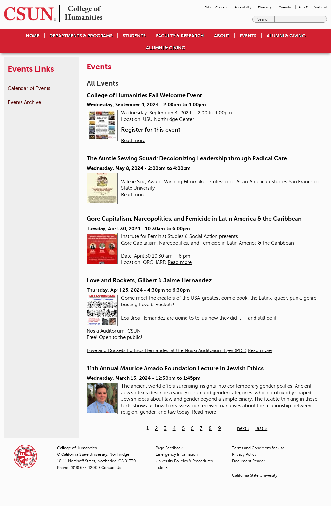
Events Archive (24, 102)
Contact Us (111, 467)
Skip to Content (216, 7)
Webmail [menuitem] (320, 7)
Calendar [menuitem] (285, 7)
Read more (133, 140)
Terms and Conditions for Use (258, 448)
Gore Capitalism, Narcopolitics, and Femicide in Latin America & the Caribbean (194, 219)
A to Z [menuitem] (303, 7)
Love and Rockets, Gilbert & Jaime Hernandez (149, 280)
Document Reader (248, 461)
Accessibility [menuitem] (242, 7)
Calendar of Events (29, 88)
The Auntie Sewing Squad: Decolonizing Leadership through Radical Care (187, 158)
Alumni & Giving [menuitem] (286, 35)
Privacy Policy (244, 454)
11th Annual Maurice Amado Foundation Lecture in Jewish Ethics (175, 368)
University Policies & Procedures (184, 461)
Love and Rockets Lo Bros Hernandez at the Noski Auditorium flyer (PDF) (166, 350)
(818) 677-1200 (84, 467)
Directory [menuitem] (265, 7)
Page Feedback (169, 448)
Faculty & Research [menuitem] (180, 35)
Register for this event (150, 129)
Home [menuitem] (32, 35)
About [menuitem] (221, 35)
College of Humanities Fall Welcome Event (144, 95)
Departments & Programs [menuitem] (81, 35)
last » (261, 428)
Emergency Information (177, 454)
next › (243, 428)
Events (248, 35)
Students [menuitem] (134, 35)
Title (162, 467)
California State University (254, 475)
